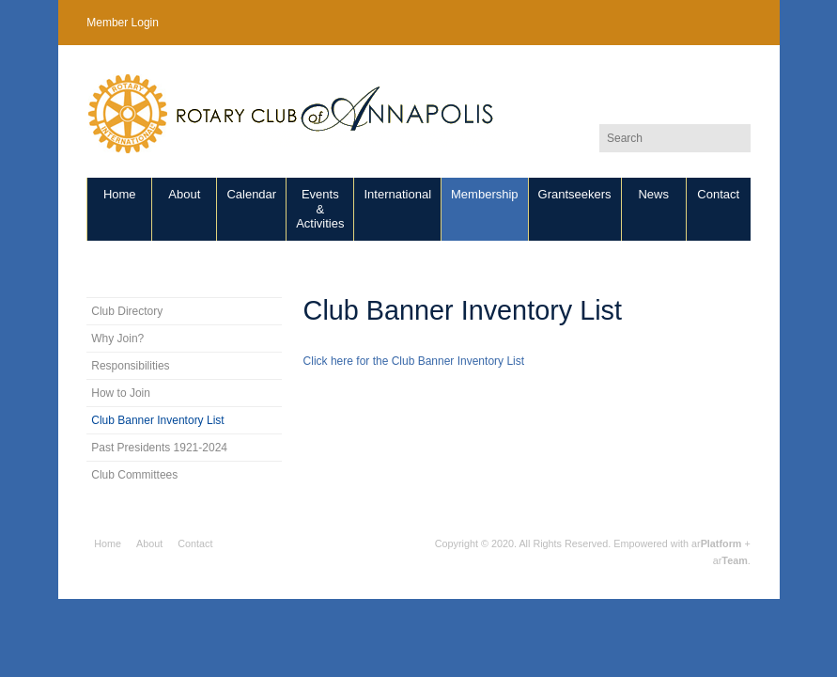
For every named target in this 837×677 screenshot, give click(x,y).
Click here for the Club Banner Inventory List (413, 361)
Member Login (122, 22)
